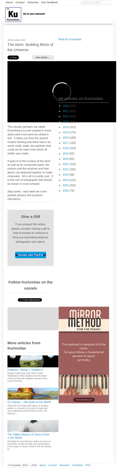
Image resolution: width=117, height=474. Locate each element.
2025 (66, 185)
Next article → (43, 57)
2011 (66, 111)
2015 (66, 132)
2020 (66, 158)
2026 (66, 190)
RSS (88, 465)
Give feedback (49, 2)
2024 (66, 180)
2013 (66, 121)
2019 (66, 153)
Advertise (33, 2)
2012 (66, 116)
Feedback (77, 465)
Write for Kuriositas (69, 39)
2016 (66, 137)
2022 (66, 169)
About (9, 2)
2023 (66, 174)
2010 (66, 105)
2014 (66, 127)
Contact (20, 2)
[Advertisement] (83, 68)
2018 (66, 148)
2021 (66, 164)
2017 (66, 142)
